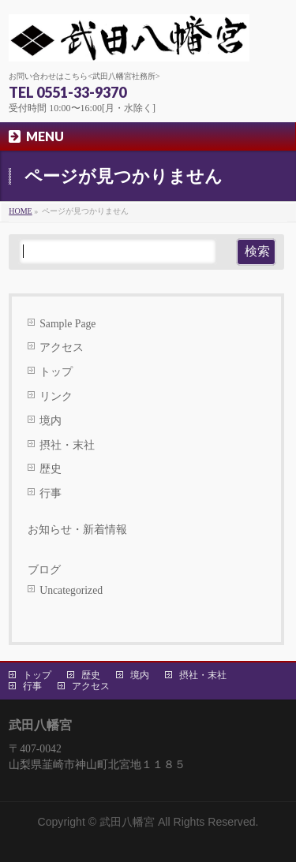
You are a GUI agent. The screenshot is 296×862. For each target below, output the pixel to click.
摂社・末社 (67, 445)
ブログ (44, 570)
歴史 (50, 469)
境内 (50, 421)
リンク (56, 396)
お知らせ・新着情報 (77, 529)
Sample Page (67, 324)
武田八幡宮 (127, 821)
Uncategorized (71, 590)
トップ (56, 372)
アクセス (61, 347)
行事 (50, 493)
